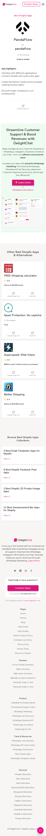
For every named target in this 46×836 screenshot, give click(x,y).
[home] (8, 4)
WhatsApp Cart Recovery (23, 716)
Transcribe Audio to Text (23, 687)
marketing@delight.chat (31, 601)
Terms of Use (23, 644)
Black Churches (23, 669)
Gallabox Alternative (23, 801)
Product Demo (31, 4)
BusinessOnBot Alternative (23, 787)
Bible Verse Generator (23, 673)
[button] (43, 4)
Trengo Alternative (23, 818)
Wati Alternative (23, 783)
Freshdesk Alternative (23, 810)
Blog (23, 622)
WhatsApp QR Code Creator (23, 745)
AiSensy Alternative (23, 796)
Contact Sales (23, 588)
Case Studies (23, 631)
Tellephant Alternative (23, 805)
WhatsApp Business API (23, 720)
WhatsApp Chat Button (23, 749)
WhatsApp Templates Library (23, 758)
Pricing (23, 618)
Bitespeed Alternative (23, 792)
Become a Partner (23, 653)
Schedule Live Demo (23, 640)
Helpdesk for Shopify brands (23, 703)
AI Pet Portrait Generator (23, 665)
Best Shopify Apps (23, 15)
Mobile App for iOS (23, 729)
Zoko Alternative (23, 779)
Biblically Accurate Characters (23, 678)
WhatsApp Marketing (23, 711)
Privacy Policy (23, 649)
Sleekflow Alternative (23, 814)
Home (23, 613)
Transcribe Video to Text (23, 682)
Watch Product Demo (23, 635)
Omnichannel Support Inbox (23, 707)
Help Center (23, 627)
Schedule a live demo (22, 190)
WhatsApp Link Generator (23, 741)
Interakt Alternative (23, 774)
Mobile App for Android (23, 725)
